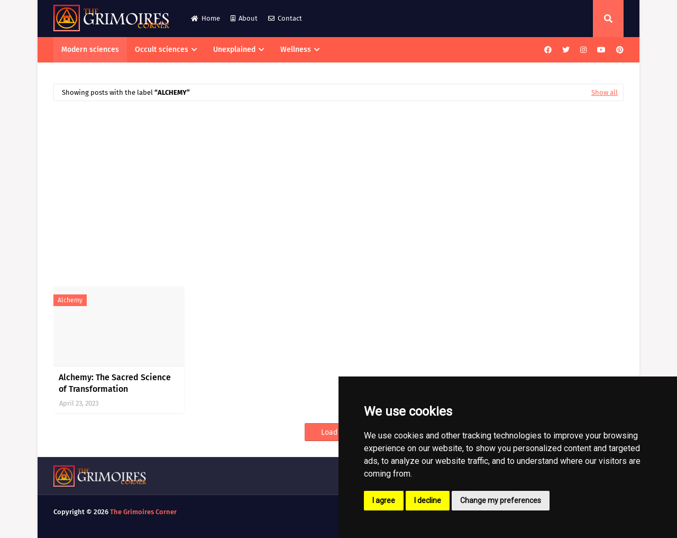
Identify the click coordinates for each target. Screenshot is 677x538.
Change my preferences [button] (500, 500)
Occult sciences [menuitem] (161, 49)
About (244, 18)
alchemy (70, 300)
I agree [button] (383, 500)
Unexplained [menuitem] (234, 49)
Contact (285, 18)
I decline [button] (427, 500)
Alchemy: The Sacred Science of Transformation (115, 383)
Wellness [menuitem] (295, 49)
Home (205, 18)
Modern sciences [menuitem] (90, 49)
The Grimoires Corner (143, 512)
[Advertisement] (338, 188)
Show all (604, 92)
